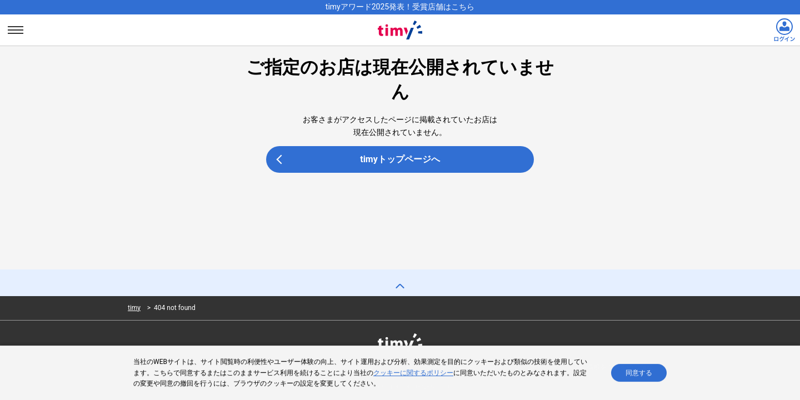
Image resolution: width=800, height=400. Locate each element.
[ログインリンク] (784, 30)
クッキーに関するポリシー (413, 373)
